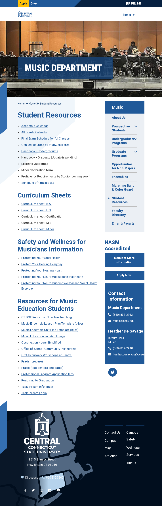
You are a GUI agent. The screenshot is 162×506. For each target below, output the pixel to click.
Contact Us (113, 433)
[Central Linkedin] (49, 490)
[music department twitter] (112, 372)
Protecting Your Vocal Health (40, 258)
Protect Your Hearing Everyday (41, 264)
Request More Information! (124, 260)
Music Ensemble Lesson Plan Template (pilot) (52, 323)
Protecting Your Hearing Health (42, 270)
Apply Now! (124, 275)
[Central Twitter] (33, 490)
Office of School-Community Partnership (48, 349)
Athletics (111, 456)
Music (117, 107)
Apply (23, 3)
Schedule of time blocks (37, 182)
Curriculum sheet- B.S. (36, 210)
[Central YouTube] (58, 490)
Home (21, 103)
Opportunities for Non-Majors (123, 166)
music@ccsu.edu (123, 321)
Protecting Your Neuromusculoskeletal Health (52, 277)
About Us (118, 118)
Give (34, 3)
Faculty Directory (119, 213)
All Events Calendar (34, 132)
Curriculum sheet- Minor (37, 229)
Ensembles (120, 177)
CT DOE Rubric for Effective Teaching (46, 317)
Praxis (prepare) (32, 361)
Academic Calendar (34, 126)
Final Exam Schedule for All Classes (45, 138)
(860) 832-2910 (123, 348)
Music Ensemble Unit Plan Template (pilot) (49, 330)
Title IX (131, 463)
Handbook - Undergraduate (39, 151)
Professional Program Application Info (47, 374)
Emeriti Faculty (123, 223)
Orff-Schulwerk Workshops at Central (46, 355)
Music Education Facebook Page (43, 336)
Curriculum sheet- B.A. (36, 204)
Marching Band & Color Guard (123, 187)
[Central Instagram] (41, 490)
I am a (127, 14)
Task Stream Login (34, 393)
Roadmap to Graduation (37, 380)
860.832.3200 (55, 477)
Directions (31, 477)
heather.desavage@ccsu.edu (131, 354)
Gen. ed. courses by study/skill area (45, 145)
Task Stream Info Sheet (37, 386)
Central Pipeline (134, 3)
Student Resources (120, 200)
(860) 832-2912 (123, 314)
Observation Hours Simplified (41, 342)
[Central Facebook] (25, 490)
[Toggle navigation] (142, 14)
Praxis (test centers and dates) (42, 368)
